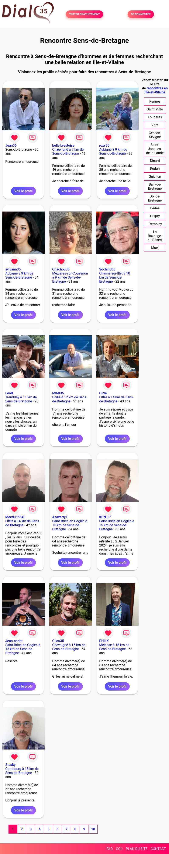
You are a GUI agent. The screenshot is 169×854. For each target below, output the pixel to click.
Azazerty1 (60, 517)
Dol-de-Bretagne (155, 198)
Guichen (155, 177)
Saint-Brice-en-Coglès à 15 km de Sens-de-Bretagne (69, 525)
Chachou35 (60, 269)
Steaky (10, 765)
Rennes (155, 101)
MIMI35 (58, 393)
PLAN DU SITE (137, 849)
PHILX (104, 641)
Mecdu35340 (15, 517)
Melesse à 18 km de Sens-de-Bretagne (114, 647)
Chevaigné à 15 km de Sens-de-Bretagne (68, 647)
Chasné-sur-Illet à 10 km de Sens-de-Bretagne (114, 277)
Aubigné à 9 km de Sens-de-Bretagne (113, 151)
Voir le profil (23, 191)
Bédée (154, 208)
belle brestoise (63, 145)
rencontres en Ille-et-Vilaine (156, 90)
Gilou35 (58, 641)
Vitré (154, 125)
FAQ (110, 849)
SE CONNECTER (141, 14)
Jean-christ (14, 641)
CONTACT (158, 849)
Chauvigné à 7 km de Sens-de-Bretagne (68, 151)
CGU (119, 849)
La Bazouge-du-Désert (155, 236)
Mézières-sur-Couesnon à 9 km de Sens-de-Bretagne (70, 277)
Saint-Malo (155, 109)
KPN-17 (105, 517)
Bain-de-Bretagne (155, 186)
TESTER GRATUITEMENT (84, 14)
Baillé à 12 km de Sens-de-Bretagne (69, 399)
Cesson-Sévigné (155, 135)
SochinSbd (107, 269)
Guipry (155, 216)
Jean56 (11, 145)
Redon (155, 169)
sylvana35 (13, 269)
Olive (103, 393)
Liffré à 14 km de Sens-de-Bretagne (116, 399)
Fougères (155, 117)
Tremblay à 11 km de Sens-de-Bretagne (21, 399)
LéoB (9, 393)
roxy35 (104, 145)
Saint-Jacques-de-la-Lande (155, 149)
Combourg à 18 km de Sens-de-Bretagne (22, 771)
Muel (155, 248)
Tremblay (155, 224)
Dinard (155, 161)
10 (93, 829)
